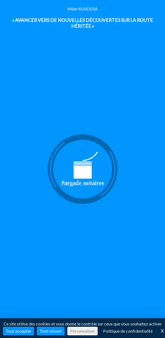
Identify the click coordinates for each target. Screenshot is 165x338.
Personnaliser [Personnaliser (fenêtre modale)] (82, 330)
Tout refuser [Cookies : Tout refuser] (50, 330)
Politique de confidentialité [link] (128, 330)
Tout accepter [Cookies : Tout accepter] (18, 330)
